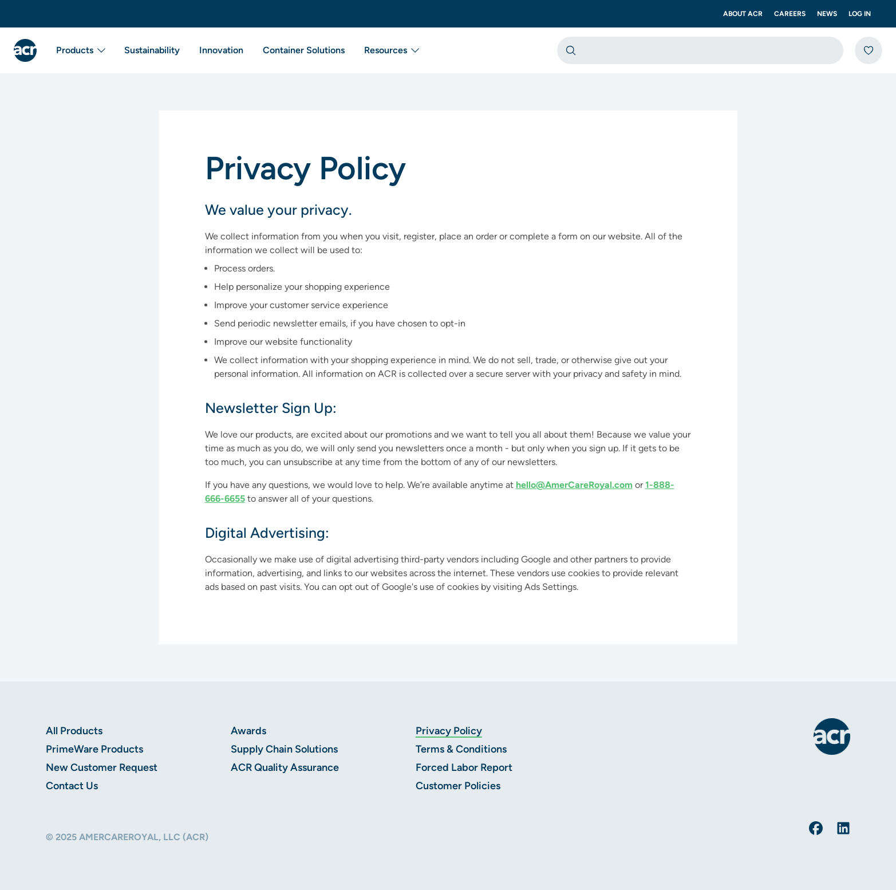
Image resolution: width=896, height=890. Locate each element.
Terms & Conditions (461, 749)
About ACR (743, 14)
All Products (74, 730)
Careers (790, 14)
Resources (392, 50)
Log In (859, 14)
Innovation (221, 50)
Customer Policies (458, 785)
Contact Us (72, 785)
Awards (248, 730)
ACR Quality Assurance (285, 767)
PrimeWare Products (94, 749)
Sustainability (152, 50)
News (827, 14)
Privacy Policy (449, 730)
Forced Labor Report (464, 767)
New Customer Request (101, 767)
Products (81, 50)
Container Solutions (304, 50)
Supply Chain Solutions (284, 749)
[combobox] (700, 50)
